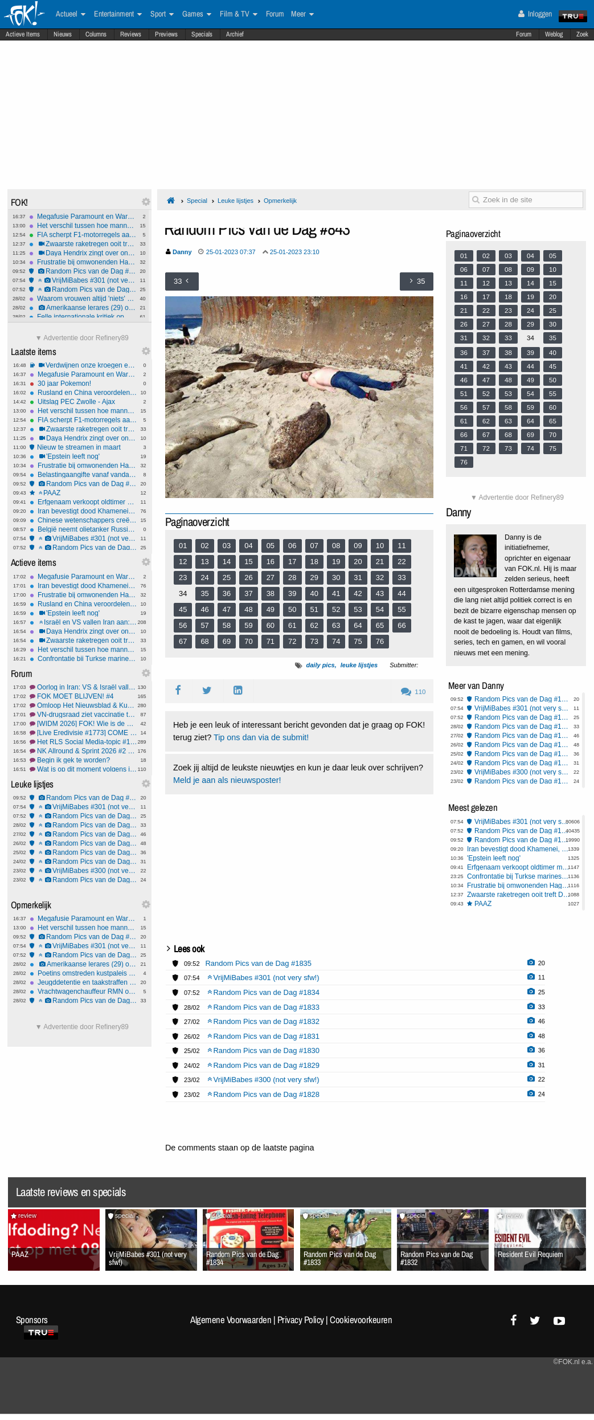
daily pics (320, 665)
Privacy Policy (300, 1319)
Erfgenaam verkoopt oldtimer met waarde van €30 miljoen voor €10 (83, 502)
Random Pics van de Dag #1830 (83, 852)
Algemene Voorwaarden (230, 1319)
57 (204, 625)
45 (183, 609)
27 (271, 577)
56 (183, 625)
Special (197, 200)
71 (271, 641)
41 (336, 593)
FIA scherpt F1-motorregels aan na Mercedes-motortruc (83, 234)
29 (314, 577)
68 (204, 641)
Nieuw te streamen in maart (83, 447)
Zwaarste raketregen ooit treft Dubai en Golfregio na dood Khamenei (83, 243)
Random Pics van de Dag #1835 (83, 271)
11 (401, 545)
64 (358, 625)
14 (227, 561)
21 (380, 561)
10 (380, 545)
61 (292, 625)
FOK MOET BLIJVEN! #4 (83, 696)
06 (292, 545)
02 (204, 545)
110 (413, 691)
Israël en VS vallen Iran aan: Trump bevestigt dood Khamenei (83, 622)
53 (358, 609)
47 (227, 609)
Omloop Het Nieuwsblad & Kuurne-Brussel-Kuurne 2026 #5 (83, 705)
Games (196, 14)
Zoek (582, 34)
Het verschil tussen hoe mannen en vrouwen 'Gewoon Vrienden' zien (83, 225)
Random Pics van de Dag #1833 (83, 825)
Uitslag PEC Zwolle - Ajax (83, 401)
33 (401, 577)
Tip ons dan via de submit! (261, 737)
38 (271, 593)
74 (336, 641)
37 (248, 593)
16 (271, 561)
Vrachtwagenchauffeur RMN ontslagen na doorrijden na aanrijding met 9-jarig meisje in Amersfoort (83, 991)
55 (401, 609)
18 (314, 561)
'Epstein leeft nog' (83, 456)
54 (380, 609)
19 (336, 561)
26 (248, 577)
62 (314, 625)
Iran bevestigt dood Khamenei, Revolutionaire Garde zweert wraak (83, 511)
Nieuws (63, 34)
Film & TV (238, 14)
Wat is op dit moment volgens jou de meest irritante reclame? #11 (83, 769)
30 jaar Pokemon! (83, 383)
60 (271, 625)
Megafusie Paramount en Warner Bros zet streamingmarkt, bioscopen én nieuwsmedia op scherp (83, 216)
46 (204, 609)
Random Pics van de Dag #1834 (83, 289)
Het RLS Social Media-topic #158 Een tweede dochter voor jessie (83, 741)
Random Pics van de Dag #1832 (83, 834)
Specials (201, 34)
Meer (302, 14)
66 (401, 625)
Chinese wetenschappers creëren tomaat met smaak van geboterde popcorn (83, 520)
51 (314, 609)
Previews (166, 34)
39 (292, 593)
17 (292, 561)
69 (227, 641)
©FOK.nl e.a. (573, 1362)
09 (358, 545)
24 (204, 577)
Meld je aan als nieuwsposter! (227, 780)
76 (380, 641)
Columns (95, 34)
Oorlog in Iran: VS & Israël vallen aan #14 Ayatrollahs (83, 687)
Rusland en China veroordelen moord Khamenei (83, 392)
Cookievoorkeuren (361, 1319)
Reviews (130, 34)
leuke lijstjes (359, 665)
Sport (162, 14)
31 (358, 577)
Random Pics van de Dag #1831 (83, 843)
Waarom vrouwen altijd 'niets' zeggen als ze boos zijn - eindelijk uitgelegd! (83, 298)
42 (358, 593)
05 (271, 545)
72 (292, 641)
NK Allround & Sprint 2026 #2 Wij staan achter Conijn (83, 751)
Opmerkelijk (280, 200)
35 (204, 593)
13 (204, 561)
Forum (523, 34)
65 (380, 625)
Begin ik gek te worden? (83, 760)
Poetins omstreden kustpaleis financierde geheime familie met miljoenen (83, 973)
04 (248, 545)
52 (336, 609)
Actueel (70, 14)
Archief (235, 34)
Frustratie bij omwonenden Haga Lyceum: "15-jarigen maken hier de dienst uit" (83, 262)
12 (183, 561)
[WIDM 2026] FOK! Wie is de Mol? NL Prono (83, 723)
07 (314, 545)
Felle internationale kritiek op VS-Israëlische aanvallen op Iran (83, 316)
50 (292, 609)
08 (336, 545)
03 (227, 545)
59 (248, 625)
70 (248, 641)
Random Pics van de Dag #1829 (83, 861)
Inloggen (535, 14)
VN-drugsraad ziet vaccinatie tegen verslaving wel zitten (83, 714)
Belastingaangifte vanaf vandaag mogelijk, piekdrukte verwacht (83, 474)
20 (358, 561)
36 (227, 593)
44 (401, 593)
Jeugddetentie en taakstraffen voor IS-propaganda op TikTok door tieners (83, 982)
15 (248, 561)
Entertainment (118, 14)
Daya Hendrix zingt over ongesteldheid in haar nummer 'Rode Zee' (83, 253)
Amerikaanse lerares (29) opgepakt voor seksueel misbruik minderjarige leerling (83, 307)
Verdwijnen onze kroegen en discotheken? (83, 365)
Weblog (554, 34)
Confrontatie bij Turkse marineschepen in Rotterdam (83, 658)
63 (336, 625)
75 (358, 641)
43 (380, 593)
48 (248, 609)
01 (183, 545)
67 (183, 641)
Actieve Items (23, 34)
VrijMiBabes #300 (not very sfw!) (83, 870)
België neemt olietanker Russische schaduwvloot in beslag (83, 529)
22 (401, 561)
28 (292, 577)
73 (314, 641)
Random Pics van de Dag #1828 (83, 879)
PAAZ (83, 492)
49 (271, 609)
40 (314, 593)
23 (183, 577)
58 (227, 625)
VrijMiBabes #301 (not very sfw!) (83, 280)
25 (227, 577)
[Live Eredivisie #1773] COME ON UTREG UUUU (83, 732)
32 (380, 577)
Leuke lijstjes (235, 200)
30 (336, 577)
